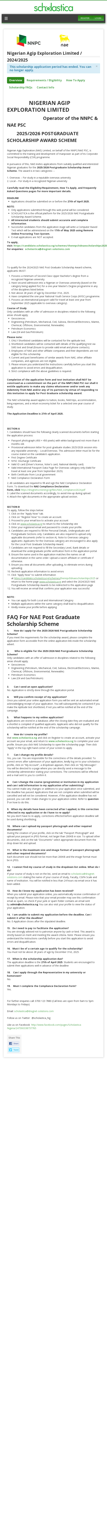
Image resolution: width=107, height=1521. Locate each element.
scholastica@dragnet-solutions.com (34, 1011)
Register (85, 18)
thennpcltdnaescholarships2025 (78, 578)
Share (16, 1044)
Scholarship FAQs (20, 87)
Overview (15, 80)
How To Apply (75, 80)
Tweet (16, 1050)
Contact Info (45, 87)
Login (98, 18)
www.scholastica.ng (31, 523)
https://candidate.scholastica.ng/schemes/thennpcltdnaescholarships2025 (60, 245)
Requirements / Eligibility (44, 80)
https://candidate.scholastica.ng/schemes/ (37, 578)
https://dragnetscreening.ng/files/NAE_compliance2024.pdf (53, 489)
